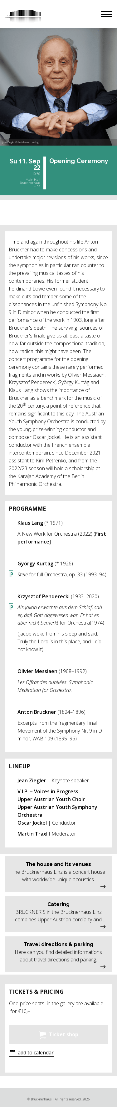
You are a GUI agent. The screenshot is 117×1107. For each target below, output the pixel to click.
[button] (106, 14)
